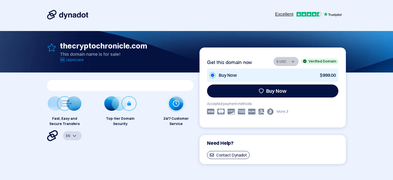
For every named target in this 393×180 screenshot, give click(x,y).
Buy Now (272, 91)
